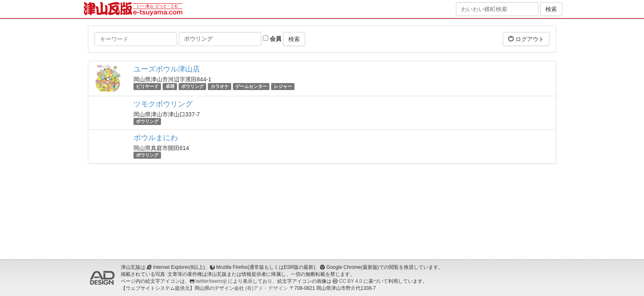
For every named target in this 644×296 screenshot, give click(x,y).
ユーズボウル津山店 (166, 69)
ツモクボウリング (163, 104)
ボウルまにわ (155, 138)
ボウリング (192, 86)
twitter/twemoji (211, 281)
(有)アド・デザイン (266, 288)
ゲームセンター (251, 86)
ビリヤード (147, 86)
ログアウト (526, 38)
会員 (272, 38)
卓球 (170, 86)
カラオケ (220, 86)
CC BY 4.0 (350, 281)
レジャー (283, 86)
